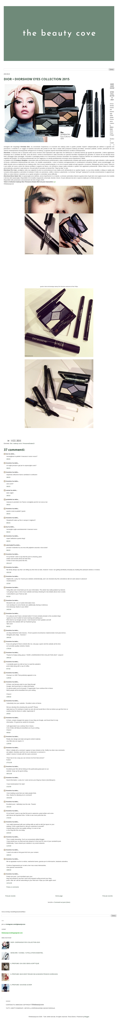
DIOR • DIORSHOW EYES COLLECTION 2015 (25, 942)
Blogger (86, 1016)
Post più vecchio (107, 896)
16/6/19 (8, 855)
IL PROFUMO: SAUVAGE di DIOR (21, 985)
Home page (59, 896)
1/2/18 (8, 583)
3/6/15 (8, 459)
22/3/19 (8, 833)
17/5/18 (8, 648)
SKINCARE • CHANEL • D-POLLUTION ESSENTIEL (26, 953)
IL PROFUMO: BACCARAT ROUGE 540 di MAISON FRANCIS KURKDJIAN (34, 974)
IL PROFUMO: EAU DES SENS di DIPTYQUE (24, 963)
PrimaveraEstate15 (29, 443)
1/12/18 (8, 786)
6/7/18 (8, 669)
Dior (11, 443)
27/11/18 (9, 762)
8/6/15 (8, 523)
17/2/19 (8, 818)
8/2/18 (8, 596)
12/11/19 (9, 883)
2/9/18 (8, 713)
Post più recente (10, 896)
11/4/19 (8, 846)
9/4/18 (8, 626)
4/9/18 (8, 732)
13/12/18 (9, 798)
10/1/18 (8, 572)
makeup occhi (17, 443)
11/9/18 (8, 743)
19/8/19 (8, 870)
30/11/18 (9, 773)
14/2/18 (8, 609)
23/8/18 (8, 697)
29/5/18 (8, 657)
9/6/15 (8, 532)
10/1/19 (8, 807)
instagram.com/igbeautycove (15, 924)
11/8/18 (8, 678)
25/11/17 (9, 563)
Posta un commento (12, 887)
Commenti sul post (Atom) (62, 902)
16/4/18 (8, 637)
